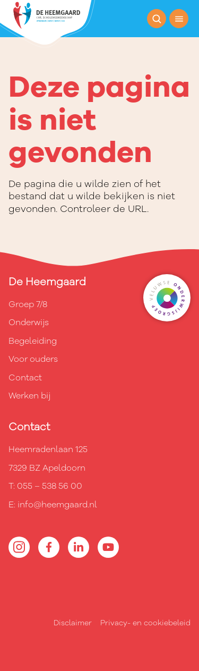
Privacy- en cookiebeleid (145, 623)
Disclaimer (73, 623)
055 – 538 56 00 (49, 486)
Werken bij (29, 396)
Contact (25, 378)
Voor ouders (33, 359)
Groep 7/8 (27, 304)
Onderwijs (28, 322)
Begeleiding (32, 341)
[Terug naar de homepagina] (47, 24)
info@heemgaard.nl (57, 505)
